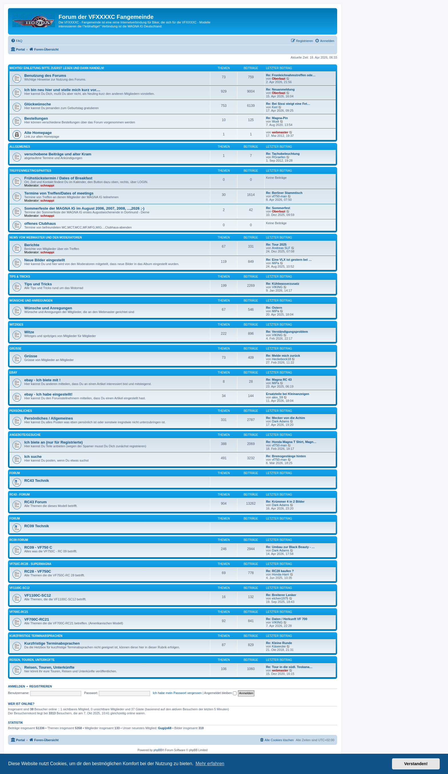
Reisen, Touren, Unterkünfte (49, 667)
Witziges (16, 324)
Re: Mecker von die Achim (285, 418)
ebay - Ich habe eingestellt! (48, 394)
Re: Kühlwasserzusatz (282, 283)
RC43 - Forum (19, 494)
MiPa (275, 263)
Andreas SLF (281, 248)
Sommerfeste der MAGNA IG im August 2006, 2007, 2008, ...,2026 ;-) (84, 208)
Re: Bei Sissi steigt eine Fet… (288, 103)
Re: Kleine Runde (279, 643)
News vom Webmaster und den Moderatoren (45, 237)
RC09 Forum (18, 540)
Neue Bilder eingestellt (44, 260)
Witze (29, 332)
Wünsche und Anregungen (31, 300)
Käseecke (279, 646)
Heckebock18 (281, 359)
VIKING (277, 287)
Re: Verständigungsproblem (287, 331)
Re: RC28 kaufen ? (280, 571)
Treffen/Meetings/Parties (30, 170)
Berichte (31, 245)
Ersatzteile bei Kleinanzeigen (287, 394)
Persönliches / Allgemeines (48, 418)
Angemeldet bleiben (220, 693)
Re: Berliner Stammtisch (284, 192)
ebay (13, 372)
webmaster (280, 132)
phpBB (157, 750)
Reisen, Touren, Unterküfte (32, 659)
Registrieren (40, 686)
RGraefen (279, 157)
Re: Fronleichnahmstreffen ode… (291, 75)
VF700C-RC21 (18, 611)
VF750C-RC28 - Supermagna (30, 564)
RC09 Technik (36, 526)
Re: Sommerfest (278, 208)
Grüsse (15, 348)
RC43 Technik (36, 480)
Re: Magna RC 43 (279, 379)
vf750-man (279, 196)
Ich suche (33, 456)
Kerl (275, 107)
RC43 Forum (35, 502)
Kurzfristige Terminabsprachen (36, 635)
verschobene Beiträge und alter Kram (57, 154)
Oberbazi (278, 78)
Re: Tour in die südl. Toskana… (289, 667)
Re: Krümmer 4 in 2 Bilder (285, 501)
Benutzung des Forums (45, 75)
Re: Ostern (274, 307)
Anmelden (16, 686)
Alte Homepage (38, 133)
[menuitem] (16, 40)
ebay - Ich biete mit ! (42, 380)
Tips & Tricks (19, 276)
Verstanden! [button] (416, 763)
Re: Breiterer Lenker (281, 595)
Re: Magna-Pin (277, 118)
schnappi (47, 185)
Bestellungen (36, 118)
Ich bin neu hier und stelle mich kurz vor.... (62, 90)
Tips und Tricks (38, 284)
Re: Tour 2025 (276, 244)
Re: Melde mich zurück (283, 355)
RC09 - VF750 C (38, 547)
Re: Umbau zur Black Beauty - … (290, 547)
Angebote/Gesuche (25, 434)
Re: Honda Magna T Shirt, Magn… (291, 442)
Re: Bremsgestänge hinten (286, 456)
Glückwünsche (37, 104)
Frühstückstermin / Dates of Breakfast (58, 178)
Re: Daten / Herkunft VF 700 (286, 619)
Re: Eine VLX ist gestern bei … (289, 259)
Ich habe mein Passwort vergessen (177, 693)
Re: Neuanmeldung (280, 89)
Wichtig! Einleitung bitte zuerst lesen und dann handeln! (56, 68)
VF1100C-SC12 (19, 587)
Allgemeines (19, 146)
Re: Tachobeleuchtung (283, 153)
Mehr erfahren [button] (209, 763)
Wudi (275, 121)
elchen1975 (280, 598)
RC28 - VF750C (37, 571)
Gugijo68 (164, 728)
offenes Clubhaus (40, 223)
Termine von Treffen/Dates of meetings (58, 193)
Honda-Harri (280, 574)
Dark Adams (280, 421)
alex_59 (277, 397)
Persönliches (20, 410)
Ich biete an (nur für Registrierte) (53, 442)
